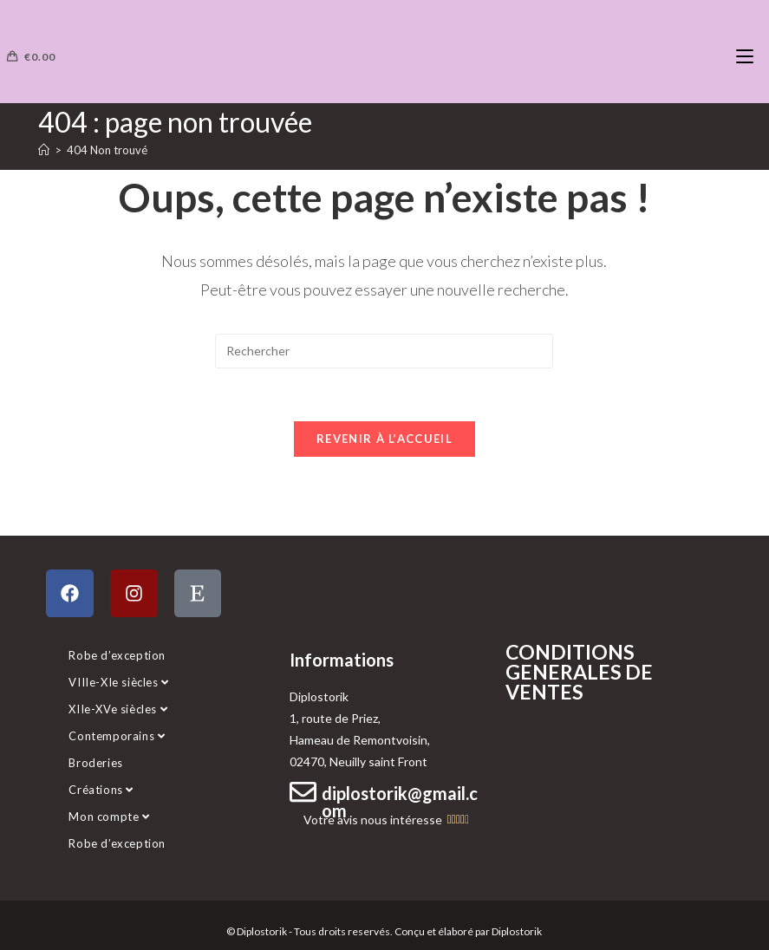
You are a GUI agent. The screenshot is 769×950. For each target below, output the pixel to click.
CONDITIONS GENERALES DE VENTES (579, 672)
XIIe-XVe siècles (117, 709)
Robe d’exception (117, 655)
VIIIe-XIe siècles (118, 682)
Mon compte (108, 816)
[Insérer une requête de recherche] (384, 351)
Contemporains (116, 736)
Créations (101, 790)
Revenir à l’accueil (384, 439)
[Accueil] (43, 150)
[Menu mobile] (744, 56)
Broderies (95, 763)
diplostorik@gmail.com (400, 802)
